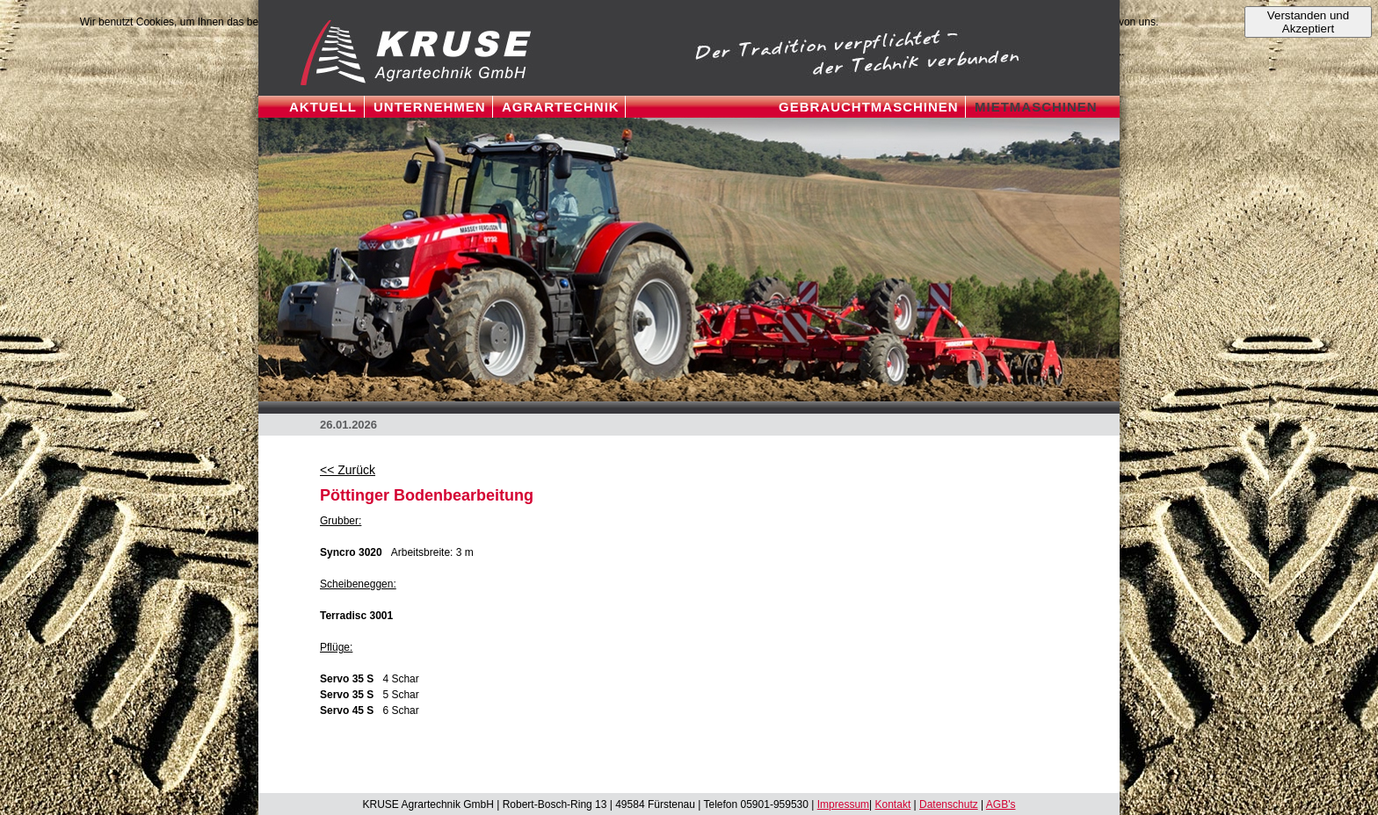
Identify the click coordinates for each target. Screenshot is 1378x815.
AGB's (1001, 804)
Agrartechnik (561, 106)
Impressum (843, 804)
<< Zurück (347, 470)
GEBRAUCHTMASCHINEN (869, 106)
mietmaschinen (1036, 106)
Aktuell (323, 106)
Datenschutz (948, 804)
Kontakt (893, 804)
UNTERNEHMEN (430, 106)
